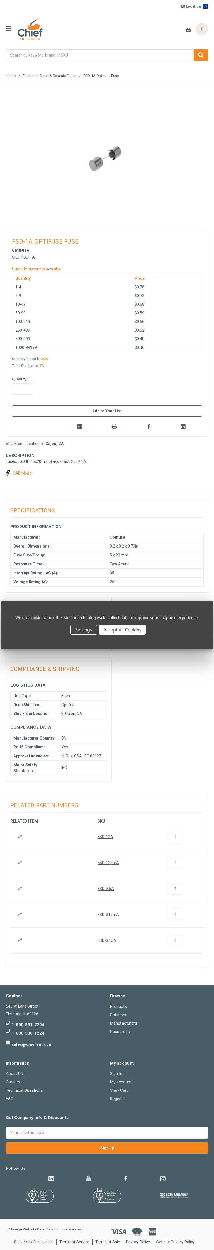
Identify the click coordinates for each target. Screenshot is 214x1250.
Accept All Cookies (123, 630)
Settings (83, 630)
